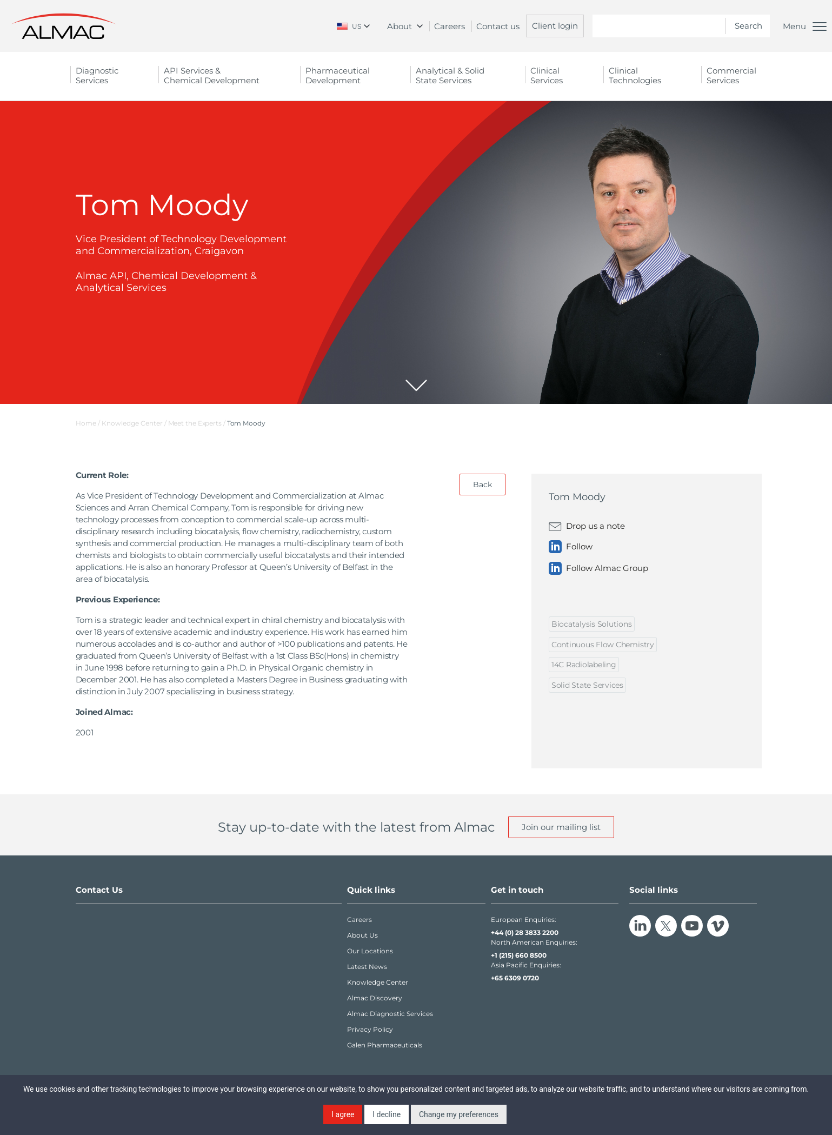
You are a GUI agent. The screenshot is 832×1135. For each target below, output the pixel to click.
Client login (555, 26)
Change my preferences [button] (458, 1114)
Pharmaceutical (337, 75)
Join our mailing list (561, 827)
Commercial (731, 75)
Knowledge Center (377, 982)
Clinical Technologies (635, 75)
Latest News (367, 967)
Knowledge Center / (135, 423)
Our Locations (370, 951)
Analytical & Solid (450, 75)
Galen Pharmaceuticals (384, 1045)
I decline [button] (386, 1114)
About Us (362, 935)
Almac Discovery (374, 998)
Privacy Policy (370, 1029)
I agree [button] (342, 1114)
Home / (88, 423)
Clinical (546, 75)
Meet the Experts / (197, 423)
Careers (449, 26)
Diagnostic (97, 75)
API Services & (211, 75)
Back (482, 484)
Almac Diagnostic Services (390, 1014)
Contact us (498, 26)
